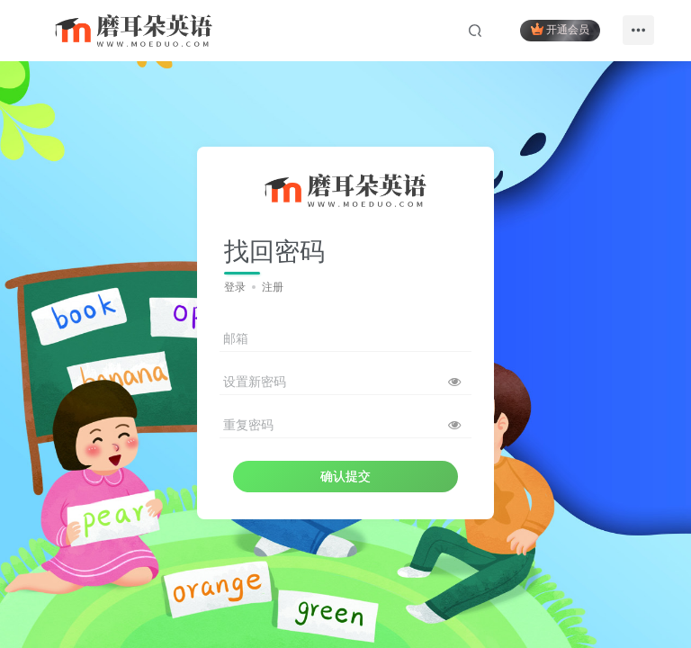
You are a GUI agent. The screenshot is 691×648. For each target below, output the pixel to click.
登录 (235, 287)
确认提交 (345, 476)
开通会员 (560, 29)
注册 (272, 287)
